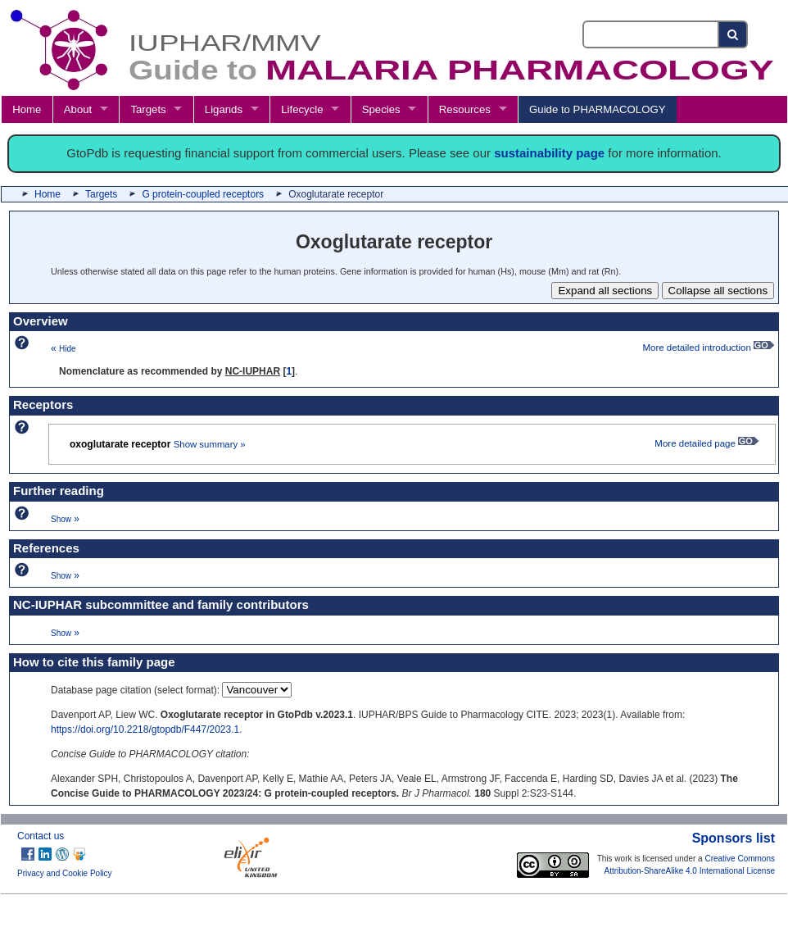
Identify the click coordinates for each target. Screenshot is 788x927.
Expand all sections (605, 290)
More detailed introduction (708, 347)
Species (381, 109)
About (78, 109)
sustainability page (549, 153)
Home (26, 109)
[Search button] (733, 34)
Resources (465, 109)
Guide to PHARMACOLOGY (597, 109)
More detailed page (706, 443)
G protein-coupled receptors (203, 194)
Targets (147, 109)
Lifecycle (302, 109)
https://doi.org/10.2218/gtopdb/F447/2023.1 (145, 729)
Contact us (40, 836)
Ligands (223, 109)
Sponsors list (733, 838)
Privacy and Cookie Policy (64, 873)
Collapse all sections (718, 290)
